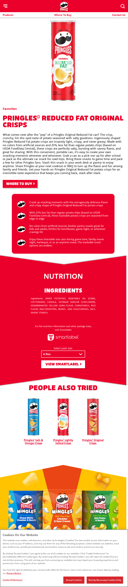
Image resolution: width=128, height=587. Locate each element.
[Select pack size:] (63, 354)
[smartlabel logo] (63, 337)
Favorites (10, 109)
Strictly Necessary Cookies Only (104, 580)
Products (8, 15)
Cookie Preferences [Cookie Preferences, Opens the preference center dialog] (12, 579)
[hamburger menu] (5, 6)
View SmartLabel (62, 364)
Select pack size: (63, 348)
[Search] (123, 6)
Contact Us (118, 15)
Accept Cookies (74, 580)
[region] (64, 558)
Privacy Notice (14, 573)
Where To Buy (62, 15)
